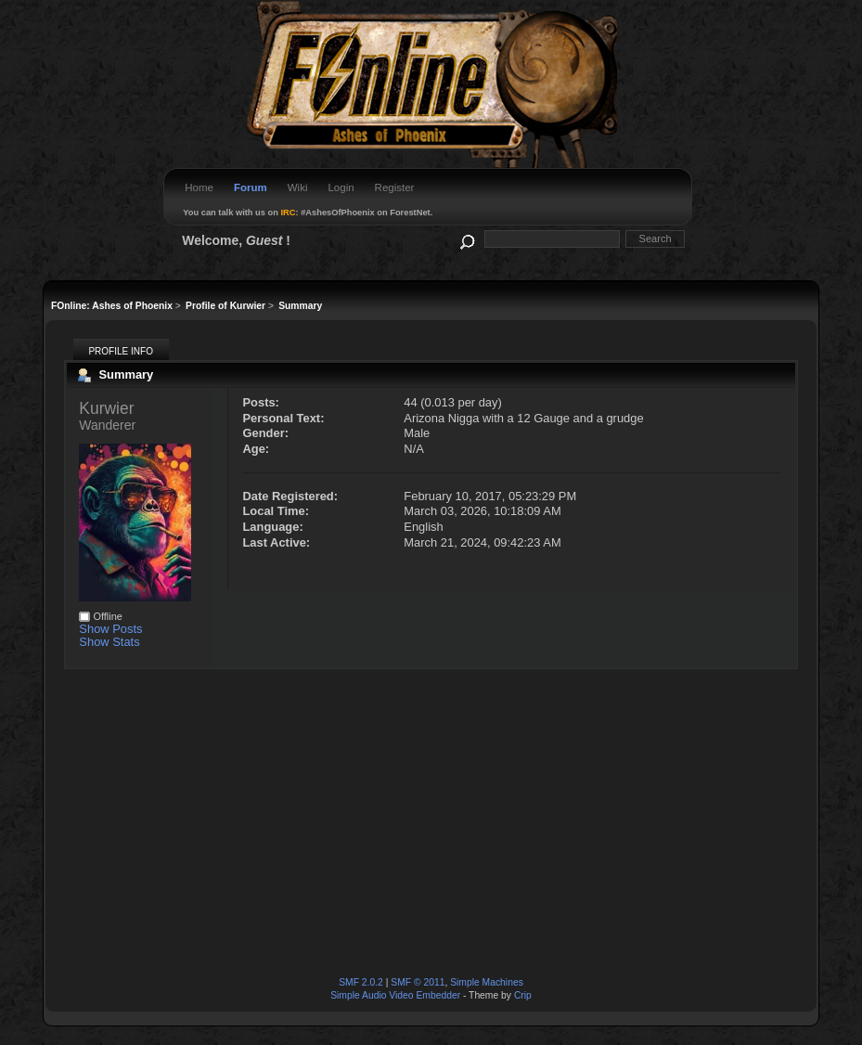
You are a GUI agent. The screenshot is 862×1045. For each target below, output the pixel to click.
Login (341, 187)
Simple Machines (486, 982)
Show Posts (110, 629)
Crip (523, 995)
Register (395, 187)
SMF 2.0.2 (361, 982)
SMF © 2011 (417, 982)
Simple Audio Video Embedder (395, 995)
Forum (250, 187)
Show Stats (109, 642)
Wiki (298, 187)
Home (199, 187)
